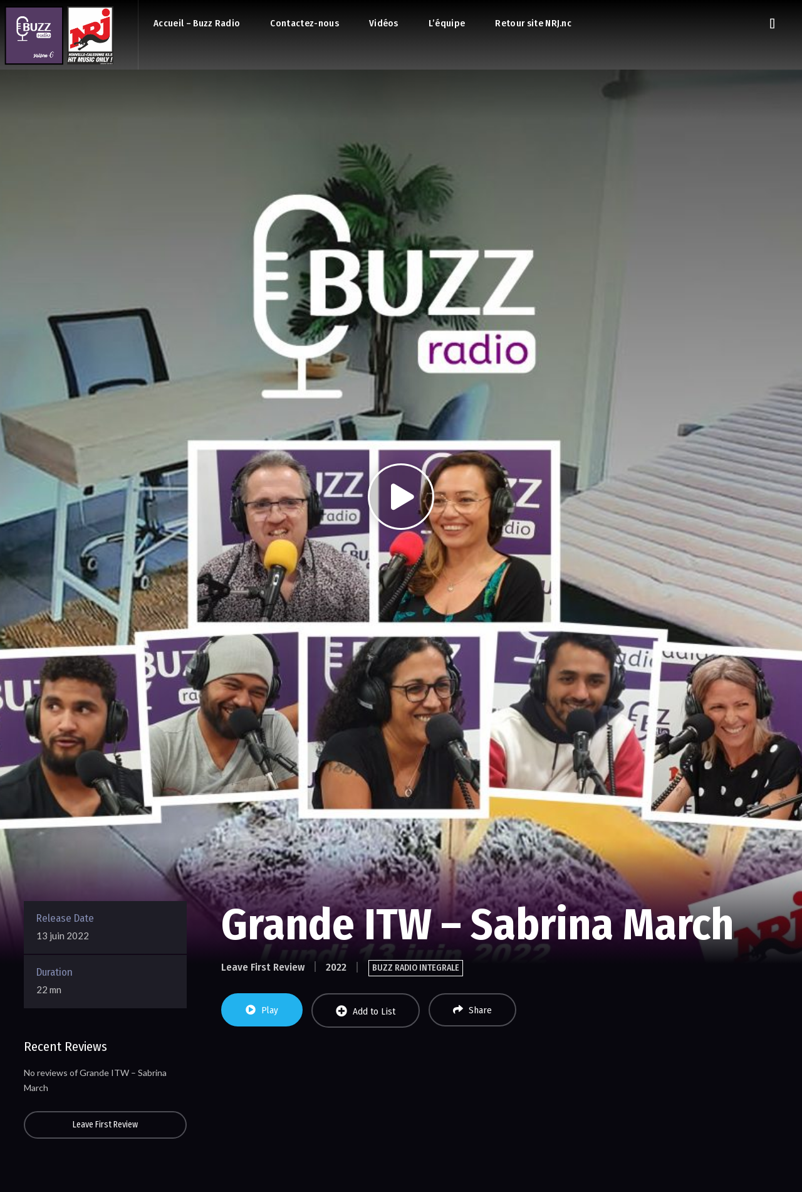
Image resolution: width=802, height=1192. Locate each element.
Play (262, 1010)
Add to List (365, 1011)
